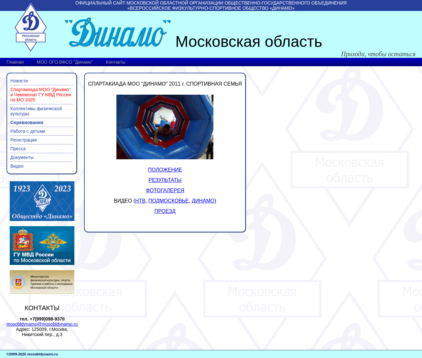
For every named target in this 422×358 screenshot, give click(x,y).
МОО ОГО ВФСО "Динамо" (65, 62)
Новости (19, 80)
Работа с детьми (27, 131)
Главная (15, 62)
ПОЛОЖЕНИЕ (165, 170)
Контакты (115, 62)
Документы (22, 157)
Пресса (18, 148)
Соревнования (26, 122)
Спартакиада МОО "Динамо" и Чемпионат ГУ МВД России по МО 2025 (40, 94)
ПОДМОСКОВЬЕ (168, 201)
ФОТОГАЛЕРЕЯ (165, 190)
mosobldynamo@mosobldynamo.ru (42, 324)
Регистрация (23, 139)
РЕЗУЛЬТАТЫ (164, 180)
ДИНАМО (203, 201)
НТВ (140, 201)
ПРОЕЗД (165, 211)
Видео (17, 166)
